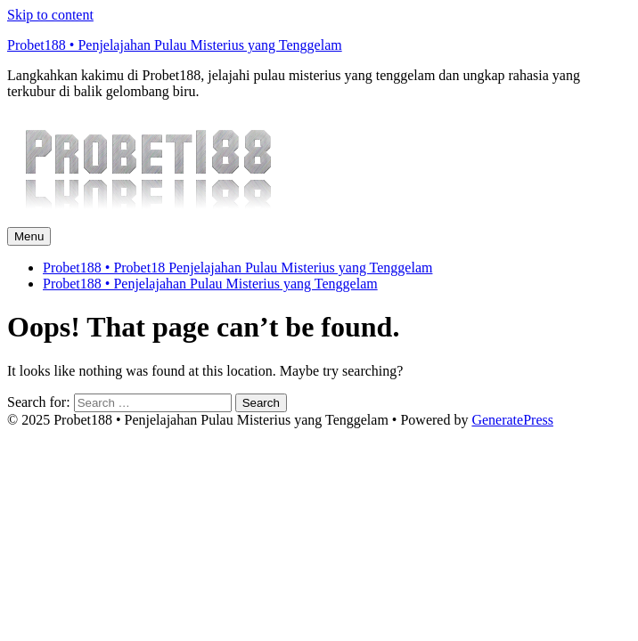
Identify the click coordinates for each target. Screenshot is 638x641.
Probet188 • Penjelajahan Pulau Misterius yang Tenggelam (174, 45)
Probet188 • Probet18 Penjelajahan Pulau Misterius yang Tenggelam (237, 267)
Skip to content (50, 14)
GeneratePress (512, 419)
